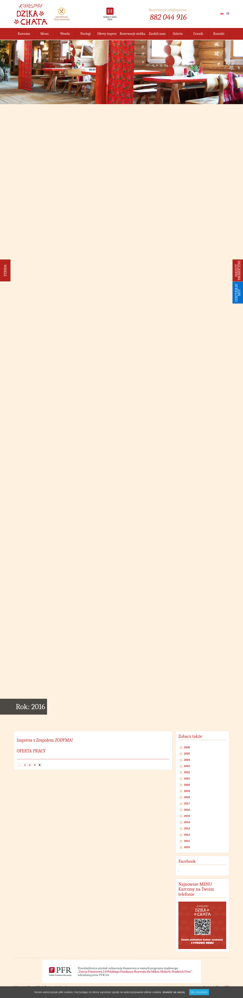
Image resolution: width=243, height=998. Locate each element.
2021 (187, 778)
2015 (187, 815)
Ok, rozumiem (199, 992)
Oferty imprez (107, 34)
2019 (187, 791)
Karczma (24, 34)
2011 (187, 840)
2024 (187, 759)
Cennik (198, 34)
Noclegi (85, 34)
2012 (187, 834)
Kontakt (218, 34)
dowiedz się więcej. (174, 992)
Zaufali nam (157, 34)
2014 (187, 822)
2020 (187, 784)
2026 (187, 747)
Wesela (65, 34)
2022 (187, 772)
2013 (187, 828)
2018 (187, 797)
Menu (44, 34)
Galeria (178, 34)
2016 (187, 809)
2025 (187, 753)
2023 (187, 766)
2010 (187, 847)
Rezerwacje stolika (132, 34)
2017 (187, 803)
